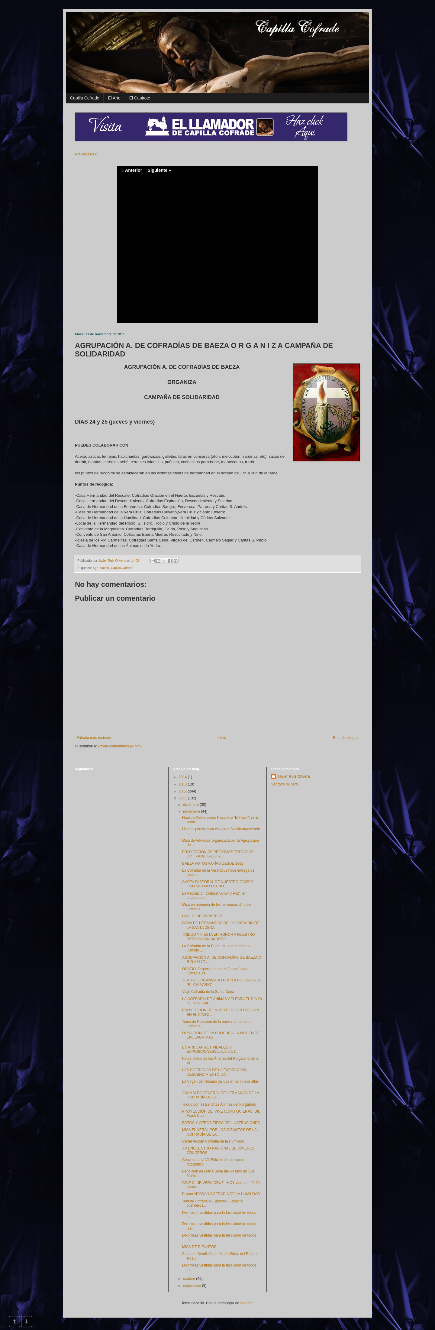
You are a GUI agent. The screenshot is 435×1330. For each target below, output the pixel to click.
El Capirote (139, 98)
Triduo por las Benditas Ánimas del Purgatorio (219, 1104)
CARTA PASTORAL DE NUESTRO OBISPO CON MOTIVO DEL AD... (217, 884)
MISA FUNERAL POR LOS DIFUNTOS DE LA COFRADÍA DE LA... (219, 1132)
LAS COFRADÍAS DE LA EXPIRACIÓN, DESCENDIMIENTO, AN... (214, 1072)
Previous (82, 154)
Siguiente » (159, 170)
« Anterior (131, 170)
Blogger (246, 1303)
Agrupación (100, 568)
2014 (183, 777)
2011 (183, 798)
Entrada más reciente (93, 738)
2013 (183, 784)
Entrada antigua (346, 738)
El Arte (114, 98)
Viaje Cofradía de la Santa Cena (208, 992)
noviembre (192, 811)
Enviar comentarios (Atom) (119, 746)
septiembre (192, 1285)
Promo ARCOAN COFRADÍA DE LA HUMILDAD (221, 1194)
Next (94, 154)
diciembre (191, 804)
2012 (183, 791)
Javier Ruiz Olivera (112, 560)
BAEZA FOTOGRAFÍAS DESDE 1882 (212, 863)
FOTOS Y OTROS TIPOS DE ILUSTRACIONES (221, 1123)
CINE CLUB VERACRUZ (202, 916)
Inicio (222, 738)
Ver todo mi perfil (284, 784)
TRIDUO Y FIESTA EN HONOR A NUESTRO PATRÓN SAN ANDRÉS (218, 936)
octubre (189, 1278)
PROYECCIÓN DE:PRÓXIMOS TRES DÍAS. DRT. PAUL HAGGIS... (218, 854)
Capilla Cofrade (84, 98)
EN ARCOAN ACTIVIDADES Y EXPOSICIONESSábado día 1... (210, 1049)
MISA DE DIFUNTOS (199, 1247)
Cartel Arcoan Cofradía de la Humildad (213, 1141)
